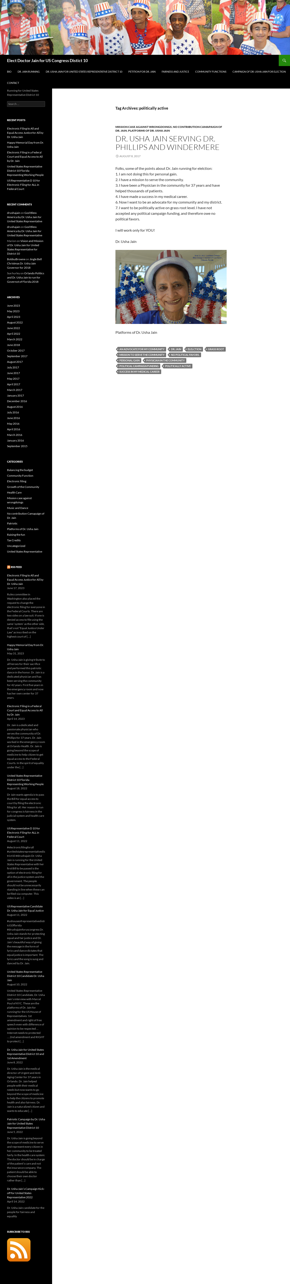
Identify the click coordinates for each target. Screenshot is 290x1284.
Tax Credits (14, 540)
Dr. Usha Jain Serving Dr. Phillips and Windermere (167, 143)
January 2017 (15, 395)
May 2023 (13, 311)
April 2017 (13, 384)
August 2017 (15, 362)
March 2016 (14, 435)
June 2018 (13, 345)
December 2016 (17, 401)
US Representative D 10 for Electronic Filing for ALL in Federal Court (23, 185)
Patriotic (12, 523)
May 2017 (13, 378)
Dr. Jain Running (29, 71)
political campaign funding (139, 365)
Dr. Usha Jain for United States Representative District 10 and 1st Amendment (25, 1054)
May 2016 (13, 423)
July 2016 (13, 412)
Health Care (14, 492)
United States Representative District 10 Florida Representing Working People (25, 171)
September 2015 (17, 446)
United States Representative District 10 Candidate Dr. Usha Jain (25, 976)
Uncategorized (16, 546)
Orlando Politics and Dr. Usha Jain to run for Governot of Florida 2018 (25, 277)
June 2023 (13, 305)
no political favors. (185, 354)
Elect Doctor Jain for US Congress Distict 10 (47, 60)
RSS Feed (16, 566)
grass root (216, 349)
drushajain (13, 213)
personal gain (129, 360)
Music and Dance (17, 508)
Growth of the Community (23, 487)
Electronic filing (16, 481)
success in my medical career (139, 371)
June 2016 (13, 418)
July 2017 (13, 367)
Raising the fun (16, 534)
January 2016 (15, 440)
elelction (194, 349)
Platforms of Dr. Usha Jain (149, 130)
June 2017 (13, 373)
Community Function (20, 475)
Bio (9, 71)
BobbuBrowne (16, 259)
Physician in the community (165, 360)
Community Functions (210, 71)
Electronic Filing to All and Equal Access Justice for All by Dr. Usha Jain (25, 133)
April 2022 (13, 333)
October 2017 (16, 350)
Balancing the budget (20, 470)
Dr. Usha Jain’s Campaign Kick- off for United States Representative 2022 (26, 1193)
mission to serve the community (141, 354)
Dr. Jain (176, 349)
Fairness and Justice (175, 71)
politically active (178, 365)
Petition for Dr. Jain (142, 71)
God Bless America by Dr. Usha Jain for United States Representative (24, 217)
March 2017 (14, 390)
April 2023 (13, 317)
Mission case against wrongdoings (143, 127)
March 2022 (14, 339)
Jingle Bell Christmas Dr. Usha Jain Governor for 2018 (24, 263)
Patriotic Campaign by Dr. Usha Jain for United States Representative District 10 (26, 1123)
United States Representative (24, 551)
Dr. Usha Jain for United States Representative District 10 (84, 71)
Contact (13, 82)
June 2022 (13, 328)
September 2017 (17, 356)
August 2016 (15, 406)
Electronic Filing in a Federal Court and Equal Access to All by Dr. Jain (25, 157)
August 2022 (15, 322)
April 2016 (13, 429)
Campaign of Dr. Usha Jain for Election (259, 71)
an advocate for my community (141, 349)
